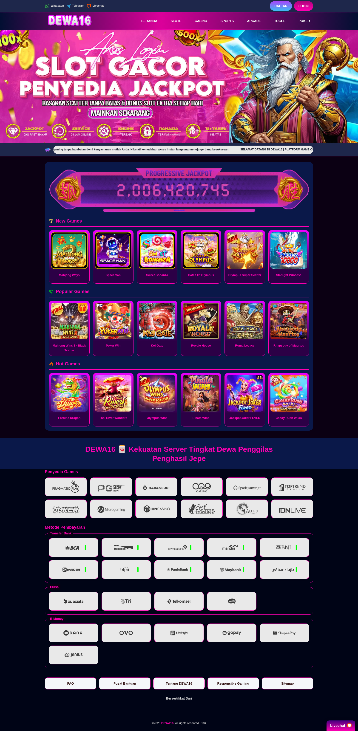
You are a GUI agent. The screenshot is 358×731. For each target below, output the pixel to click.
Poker (301, 21)
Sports (224, 21)
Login (303, 6)
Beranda (146, 21)
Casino (197, 21)
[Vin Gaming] (179, 710)
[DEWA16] (70, 20)
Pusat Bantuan (125, 683)
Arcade (251, 21)
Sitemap (287, 683)
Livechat (95, 6)
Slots (173, 21)
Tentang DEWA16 (179, 683)
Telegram (75, 6)
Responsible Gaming (233, 683)
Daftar (280, 6)
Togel (276, 21)
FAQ (70, 683)
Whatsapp (54, 6)
